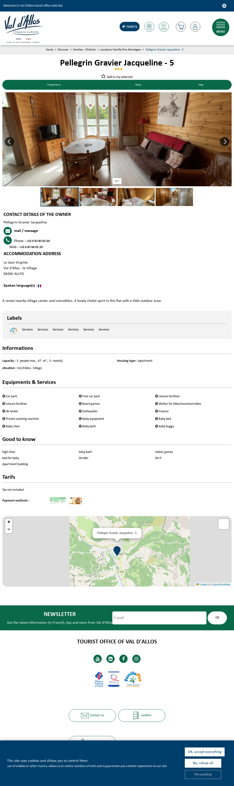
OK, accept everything (205, 752)
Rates (139, 85)
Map (201, 85)
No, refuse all (203, 763)
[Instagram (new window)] (136, 658)
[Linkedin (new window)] (110, 658)
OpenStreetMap (221, 585)
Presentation (54, 85)
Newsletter (59, 615)
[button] (180, 27)
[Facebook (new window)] (123, 658)
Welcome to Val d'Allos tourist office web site (33, 6)
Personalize (203, 774)
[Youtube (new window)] (97, 658)
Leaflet (201, 585)
